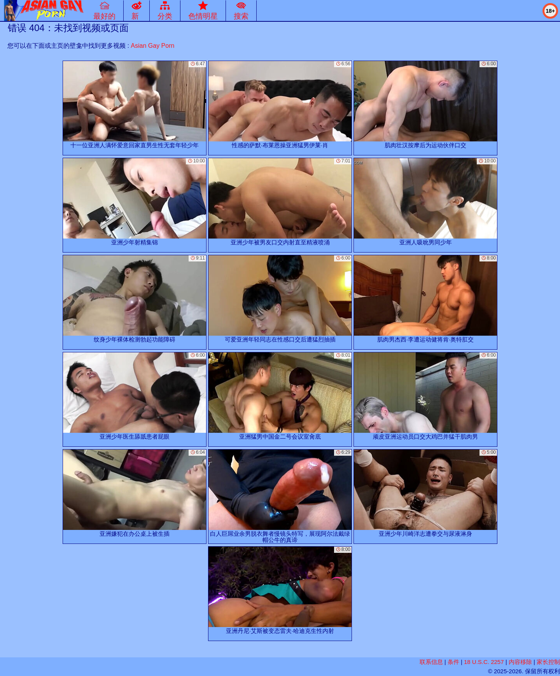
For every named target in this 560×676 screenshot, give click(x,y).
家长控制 (548, 662)
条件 (453, 662)
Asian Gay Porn (152, 45)
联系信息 (431, 662)
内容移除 (520, 662)
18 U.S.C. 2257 (484, 662)
